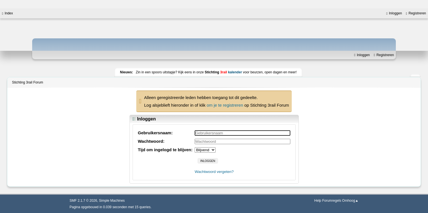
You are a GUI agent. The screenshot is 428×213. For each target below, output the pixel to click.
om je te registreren (225, 105)
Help (317, 201)
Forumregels (331, 201)
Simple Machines (112, 201)
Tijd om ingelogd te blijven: (165, 149)
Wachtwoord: (151, 141)
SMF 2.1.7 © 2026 (83, 201)
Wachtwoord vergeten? (214, 172)
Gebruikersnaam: (155, 132)
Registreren (384, 55)
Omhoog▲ (350, 201)
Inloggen (362, 55)
